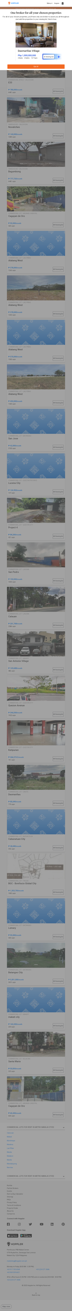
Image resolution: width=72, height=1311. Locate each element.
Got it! (36, 66)
